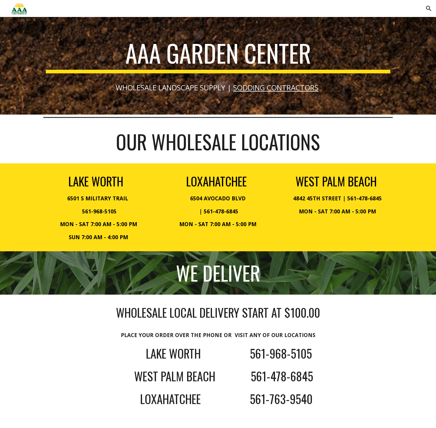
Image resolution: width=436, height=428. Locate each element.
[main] (218, 56)
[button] (428, 8)
